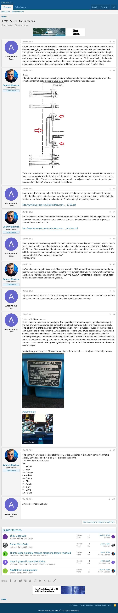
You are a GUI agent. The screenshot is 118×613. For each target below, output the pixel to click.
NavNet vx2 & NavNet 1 (39, 556)
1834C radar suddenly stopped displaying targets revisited (40, 553)
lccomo (12, 573)
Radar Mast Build (19, 544)
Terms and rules (86, 605)
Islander (13, 539)
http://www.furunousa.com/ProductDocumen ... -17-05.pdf (49, 205)
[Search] (114, 7)
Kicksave (13, 547)
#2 (114, 70)
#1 (114, 42)
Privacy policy (100, 605)
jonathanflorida (15, 564)
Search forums (18, 12)
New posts (5, 12)
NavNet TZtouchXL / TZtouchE (44, 564)
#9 (114, 450)
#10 (113, 499)
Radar (31, 539)
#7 (114, 291)
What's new (20, 7)
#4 (114, 212)
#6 (114, 264)
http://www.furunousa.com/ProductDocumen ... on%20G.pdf (50, 228)
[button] (28, 7)
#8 (114, 315)
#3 (114, 188)
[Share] (110, 41)
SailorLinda (14, 556)
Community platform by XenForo (59, 610)
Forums (7, 7)
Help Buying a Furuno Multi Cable (27, 561)
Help (110, 605)
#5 (114, 239)
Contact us (74, 605)
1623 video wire (18, 536)
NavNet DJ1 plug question (23, 570)
